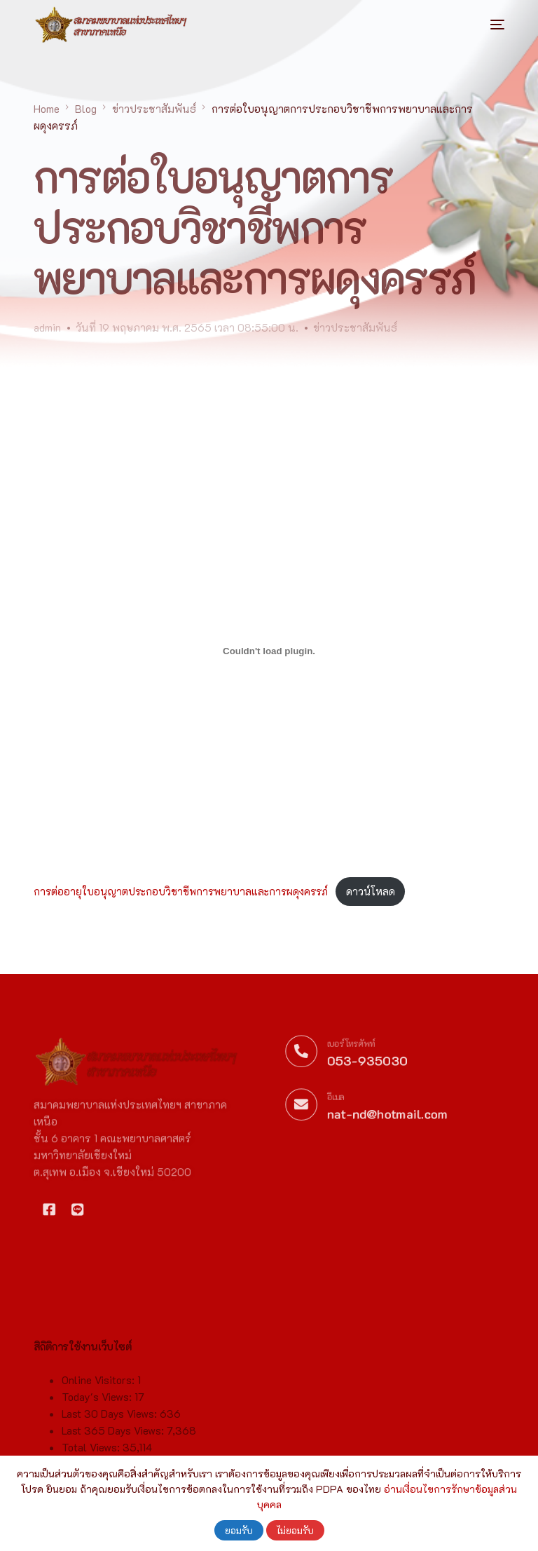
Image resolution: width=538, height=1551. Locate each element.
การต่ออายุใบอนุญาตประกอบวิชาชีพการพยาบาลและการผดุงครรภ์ (181, 891)
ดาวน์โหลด (370, 891)
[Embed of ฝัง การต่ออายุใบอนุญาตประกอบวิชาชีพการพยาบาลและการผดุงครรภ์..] (269, 651)
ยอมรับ (239, 1530)
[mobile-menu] (483, 25)
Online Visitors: (99, 1425)
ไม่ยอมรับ (295, 1530)
